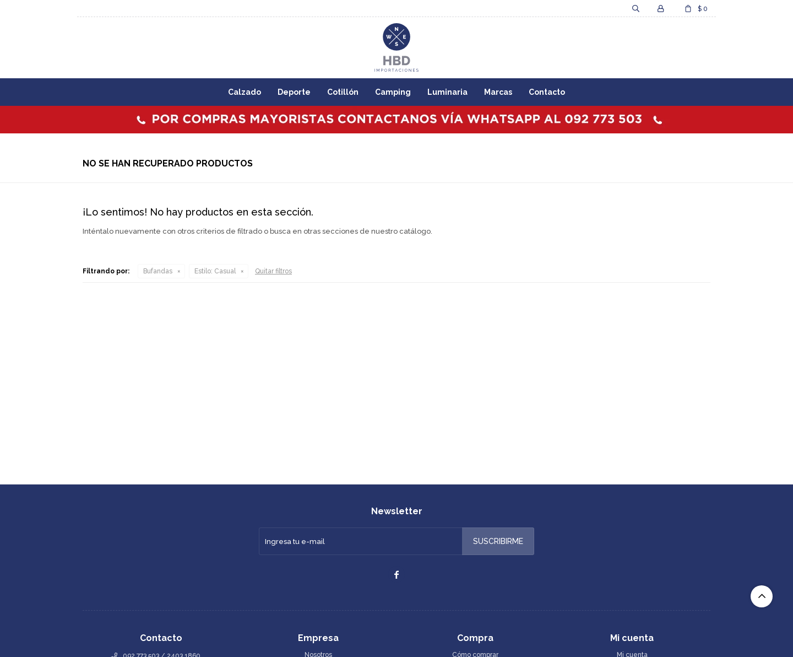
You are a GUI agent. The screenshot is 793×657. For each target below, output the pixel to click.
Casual (215, 271)
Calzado (244, 92)
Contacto (547, 92)
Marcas (498, 92)
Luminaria (447, 92)
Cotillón (343, 92)
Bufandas (157, 271)
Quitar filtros (273, 271)
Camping (393, 92)
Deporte (294, 92)
